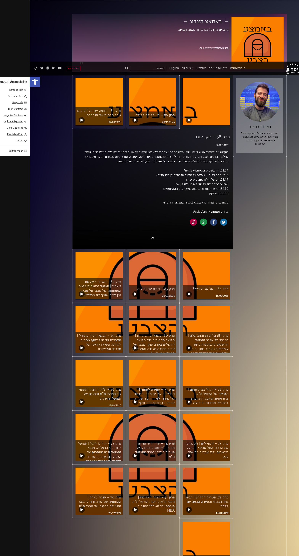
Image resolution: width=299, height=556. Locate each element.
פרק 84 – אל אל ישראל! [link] (180, 227)
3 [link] (182, 516)
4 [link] (174, 516)
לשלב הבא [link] (160, 516)
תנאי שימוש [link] (178, 541)
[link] (5, 20)
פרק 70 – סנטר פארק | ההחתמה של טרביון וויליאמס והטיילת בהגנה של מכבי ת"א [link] (70, 440)
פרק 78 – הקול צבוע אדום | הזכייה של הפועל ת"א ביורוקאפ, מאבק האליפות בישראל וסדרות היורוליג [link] (178, 334)
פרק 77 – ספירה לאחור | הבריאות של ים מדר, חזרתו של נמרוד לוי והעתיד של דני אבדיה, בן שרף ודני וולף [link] (124, 334)
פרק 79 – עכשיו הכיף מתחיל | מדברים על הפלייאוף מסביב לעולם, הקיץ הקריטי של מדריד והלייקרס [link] (69, 281)
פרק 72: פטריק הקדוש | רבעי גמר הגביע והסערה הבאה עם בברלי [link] (177, 440)
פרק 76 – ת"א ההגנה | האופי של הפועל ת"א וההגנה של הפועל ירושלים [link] (70, 332)
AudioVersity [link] (171, 150)
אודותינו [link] (171, 6)
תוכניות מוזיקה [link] (188, 6)
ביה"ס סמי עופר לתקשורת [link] (241, 541)
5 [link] (167, 516)
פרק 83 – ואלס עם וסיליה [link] (126, 227)
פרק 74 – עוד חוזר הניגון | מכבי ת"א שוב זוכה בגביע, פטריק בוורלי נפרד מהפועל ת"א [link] (125, 388)
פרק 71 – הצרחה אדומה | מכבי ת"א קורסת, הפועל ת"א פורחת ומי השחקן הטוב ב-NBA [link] (123, 442)
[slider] (101, 549)
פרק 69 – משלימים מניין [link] (180, 496)
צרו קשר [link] (157, 6)
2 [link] (189, 516)
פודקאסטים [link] (208, 6)
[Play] (12, 549)
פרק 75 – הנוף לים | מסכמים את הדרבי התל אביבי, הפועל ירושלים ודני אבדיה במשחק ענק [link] (177, 388)
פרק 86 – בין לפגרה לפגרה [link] (125, 53)
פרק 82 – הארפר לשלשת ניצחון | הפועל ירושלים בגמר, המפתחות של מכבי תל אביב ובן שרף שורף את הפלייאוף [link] (69, 227)
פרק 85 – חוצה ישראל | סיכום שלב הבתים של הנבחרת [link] (69, 51)
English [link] (144, 6)
